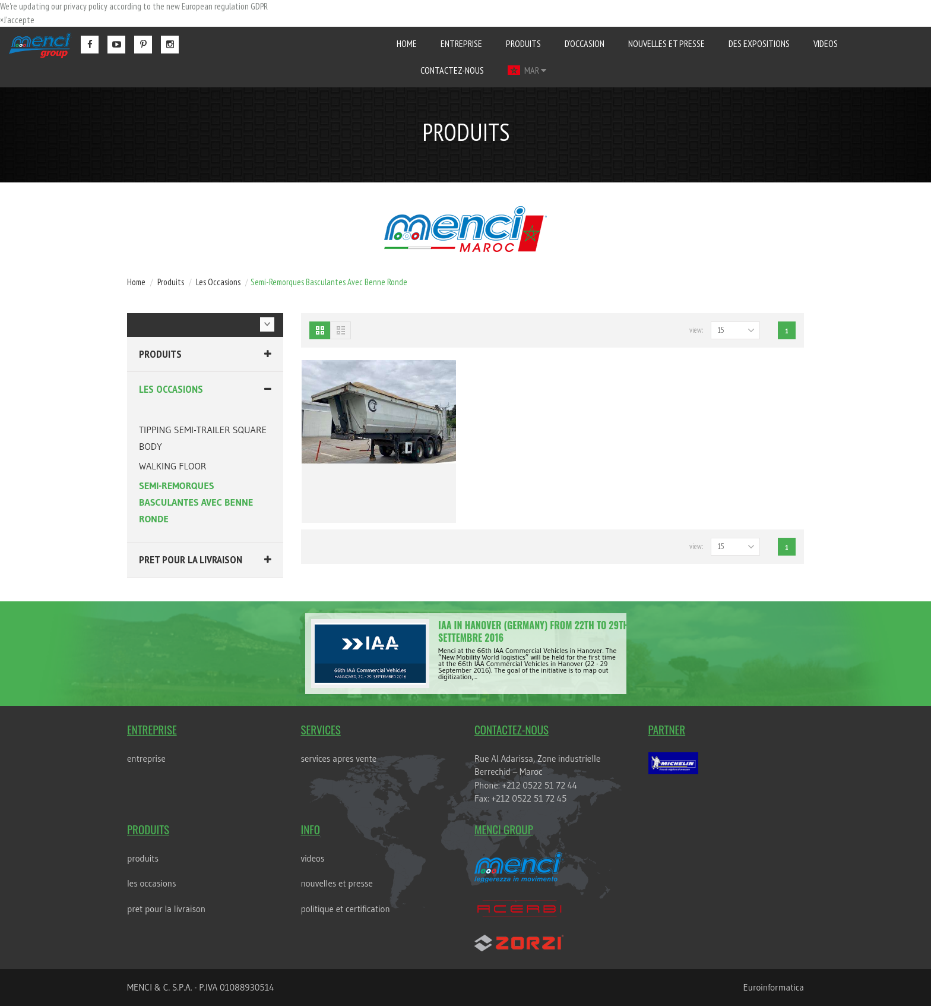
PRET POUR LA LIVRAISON (190, 559)
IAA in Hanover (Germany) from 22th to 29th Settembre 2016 (533, 631)
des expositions (759, 43)
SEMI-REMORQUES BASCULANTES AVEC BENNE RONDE (196, 502)
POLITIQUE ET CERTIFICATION (345, 908)
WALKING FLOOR (172, 466)
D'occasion (584, 43)
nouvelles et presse (666, 43)
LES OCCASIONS (171, 389)
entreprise (461, 43)
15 (720, 330)
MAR (527, 70)
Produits (160, 354)
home (407, 43)
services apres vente (338, 758)
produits (523, 43)
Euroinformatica (773, 987)
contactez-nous (452, 70)
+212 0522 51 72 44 (539, 785)
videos (825, 43)
